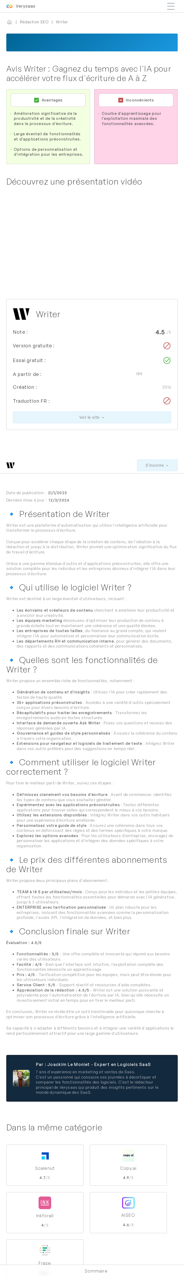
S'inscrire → (157, 465)
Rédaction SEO (34, 22)
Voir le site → (92, 417)
